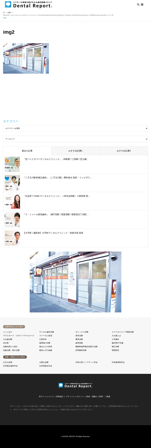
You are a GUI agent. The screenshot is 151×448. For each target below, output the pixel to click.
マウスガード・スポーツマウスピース (18, 336)
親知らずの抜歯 (45, 350)
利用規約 (59, 396)
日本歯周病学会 (118, 362)
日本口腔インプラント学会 (87, 362)
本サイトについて (46, 396)
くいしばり (7, 332)
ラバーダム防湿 (45, 336)
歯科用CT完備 (117, 343)
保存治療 (79, 336)
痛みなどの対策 (45, 347)
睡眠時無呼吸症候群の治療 (87, 347)
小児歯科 (115, 339)
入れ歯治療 (7, 339)
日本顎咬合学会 (45, 366)
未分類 (6, 343)
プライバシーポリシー (75, 396)
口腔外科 (43, 339)
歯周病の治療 (44, 343)
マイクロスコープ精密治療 (123, 332)
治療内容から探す (10, 347)
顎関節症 (115, 350)
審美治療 (79, 339)
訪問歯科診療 (81, 350)
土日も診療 (7, 362)
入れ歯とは (116, 336)
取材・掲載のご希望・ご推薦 (98, 396)
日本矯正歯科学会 (10, 366)
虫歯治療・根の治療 (11, 350)
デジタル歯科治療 (46, 332)
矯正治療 (115, 347)
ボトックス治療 (82, 332)
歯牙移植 (79, 343)
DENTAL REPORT (69, 436)
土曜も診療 (43, 362)
